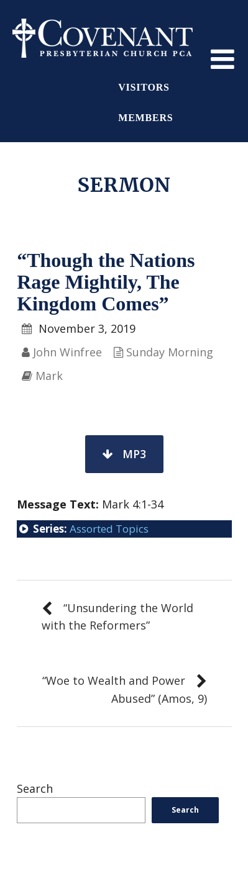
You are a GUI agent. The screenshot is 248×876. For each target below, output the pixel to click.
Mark (49, 375)
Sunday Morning (169, 352)
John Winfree (67, 352)
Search (35, 788)
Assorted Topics (109, 529)
